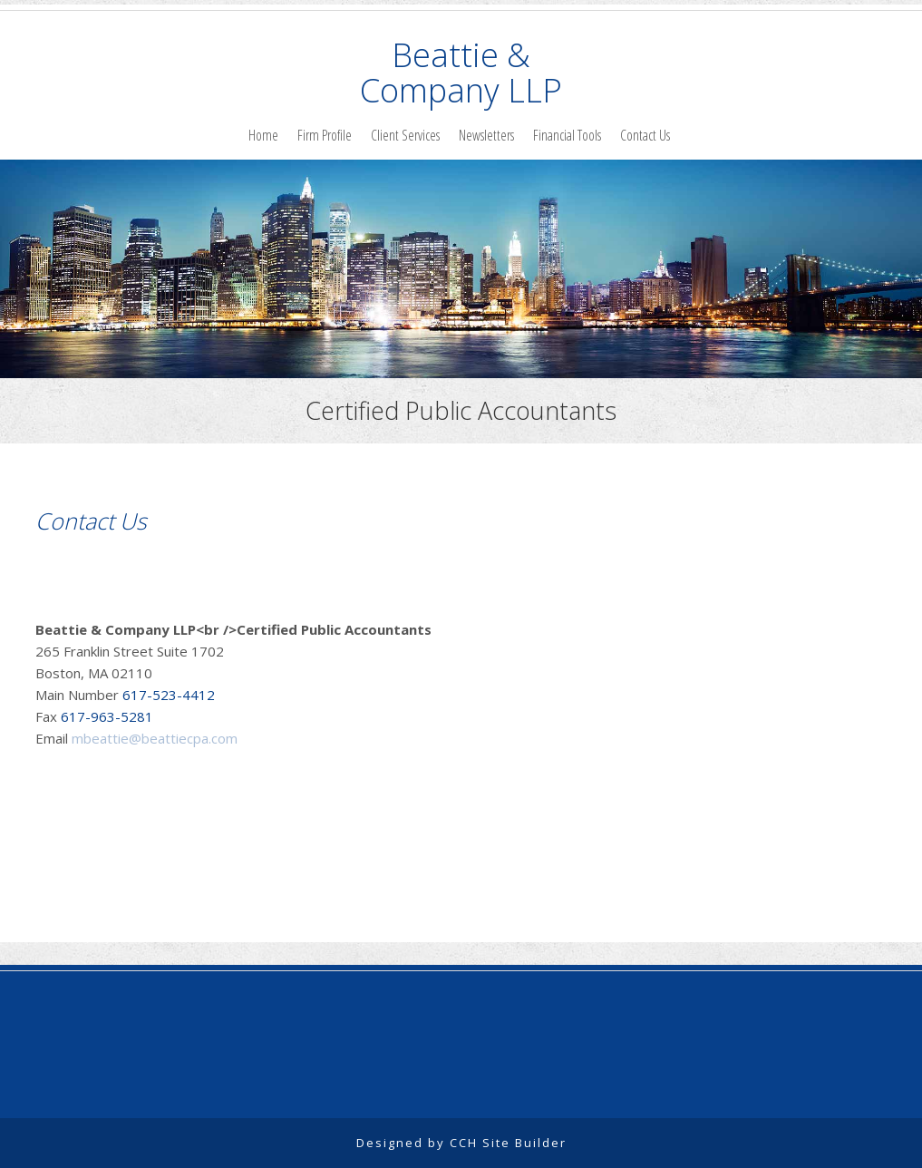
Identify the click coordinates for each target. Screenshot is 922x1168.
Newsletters (486, 135)
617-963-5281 (105, 716)
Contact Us (645, 135)
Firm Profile (324, 135)
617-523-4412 (167, 695)
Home (263, 135)
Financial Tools (567, 135)
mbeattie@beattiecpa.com (155, 738)
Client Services (405, 135)
